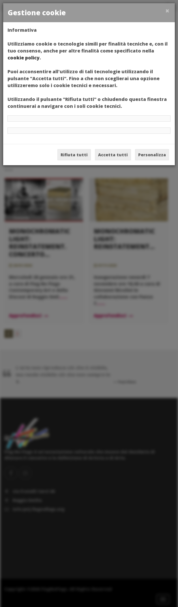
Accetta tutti (113, 154)
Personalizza (152, 154)
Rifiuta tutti (74, 154)
